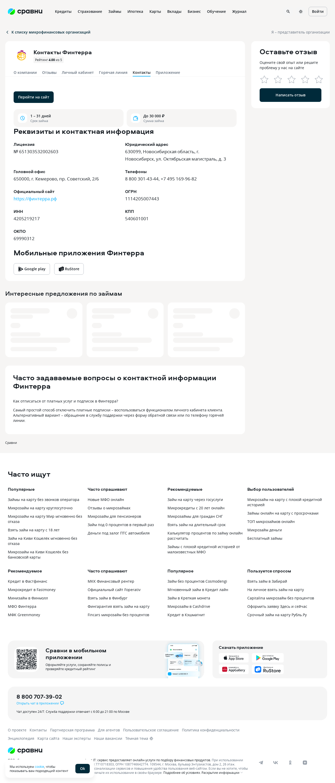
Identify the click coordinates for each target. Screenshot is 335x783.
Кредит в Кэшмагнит (186, 614)
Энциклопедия (21, 738)
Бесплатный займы (264, 538)
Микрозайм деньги (264, 529)
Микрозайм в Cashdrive (189, 606)
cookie (39, 766)
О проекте (17, 729)
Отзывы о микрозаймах (109, 507)
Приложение (168, 72)
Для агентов (109, 729)
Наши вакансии (108, 738)
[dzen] (305, 762)
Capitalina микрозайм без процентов (280, 597)
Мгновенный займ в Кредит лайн (198, 589)
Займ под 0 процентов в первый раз (121, 524)
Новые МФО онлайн (106, 499)
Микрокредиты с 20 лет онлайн (196, 507)
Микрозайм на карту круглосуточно (40, 507)
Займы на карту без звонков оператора (43, 499)
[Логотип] (129, 750)
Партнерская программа (72, 729)
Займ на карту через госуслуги (195, 499)
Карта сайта (48, 738)
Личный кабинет (78, 72)
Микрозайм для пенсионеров (114, 516)
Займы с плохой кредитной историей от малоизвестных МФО (204, 549)
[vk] (275, 762)
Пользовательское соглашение (151, 729)
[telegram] (261, 762)
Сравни (11, 442)
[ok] (290, 762)
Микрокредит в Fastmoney (31, 589)
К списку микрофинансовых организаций (48, 32)
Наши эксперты (77, 738)
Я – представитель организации (300, 32)
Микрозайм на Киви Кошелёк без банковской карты (38, 554)
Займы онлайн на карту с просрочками (283, 513)
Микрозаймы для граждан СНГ (195, 516)
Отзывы (49, 72)
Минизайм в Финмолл (28, 597)
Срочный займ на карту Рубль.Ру (277, 614)
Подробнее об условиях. (182, 772)
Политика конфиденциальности (210, 729)
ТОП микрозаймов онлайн (271, 521)
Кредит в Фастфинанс (27, 581)
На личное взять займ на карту (275, 589)
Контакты (38, 729)
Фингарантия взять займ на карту (118, 606)
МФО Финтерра (22, 606)
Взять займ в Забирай (267, 581)
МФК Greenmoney (24, 614)
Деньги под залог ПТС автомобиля (119, 533)
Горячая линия (113, 72)
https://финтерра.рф (35, 199)
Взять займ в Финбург (107, 597)
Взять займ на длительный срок (197, 524)
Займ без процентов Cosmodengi (197, 581)
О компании (25, 72)
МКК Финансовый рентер (111, 581)
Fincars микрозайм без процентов (118, 614)
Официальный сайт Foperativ (114, 589)
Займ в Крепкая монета (189, 597)
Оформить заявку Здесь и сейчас (277, 606)
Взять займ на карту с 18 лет (34, 529)
